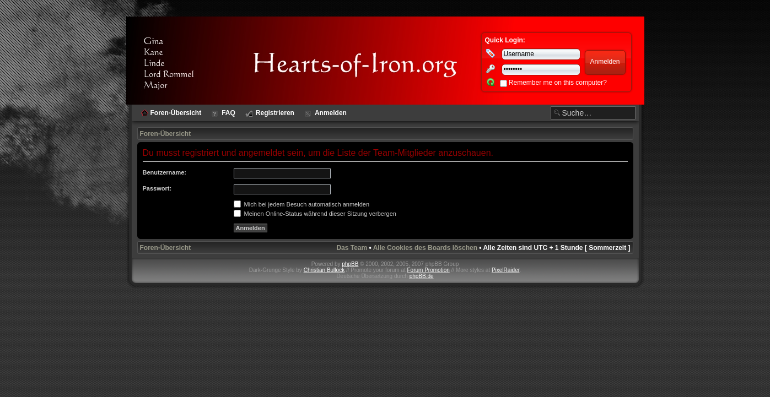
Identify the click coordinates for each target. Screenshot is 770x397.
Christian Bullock (324, 270)
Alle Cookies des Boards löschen (425, 248)
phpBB (350, 264)
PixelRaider (506, 270)
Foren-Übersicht (165, 134)
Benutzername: (164, 172)
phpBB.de (422, 276)
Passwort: (157, 188)
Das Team (351, 248)
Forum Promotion (428, 270)
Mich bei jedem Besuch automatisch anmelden (302, 204)
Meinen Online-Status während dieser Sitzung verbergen (315, 213)
